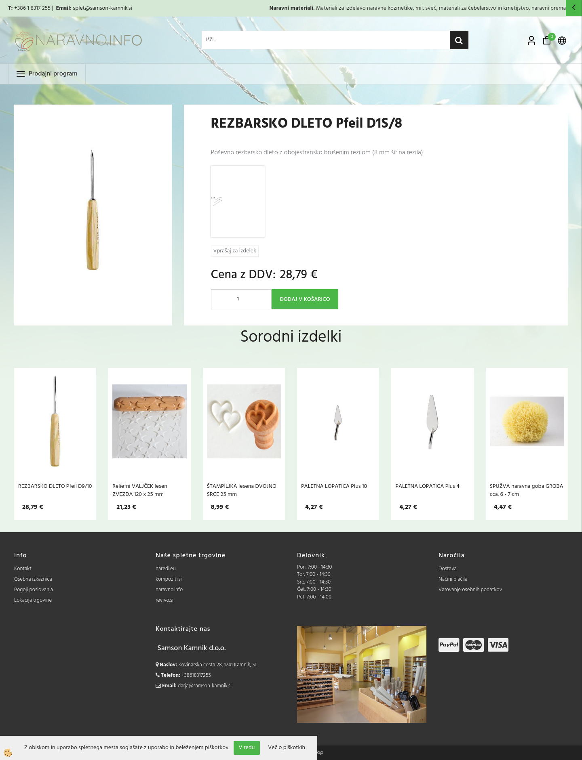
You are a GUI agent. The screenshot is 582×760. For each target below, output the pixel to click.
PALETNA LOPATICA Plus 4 (427, 486)
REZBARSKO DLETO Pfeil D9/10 (55, 486)
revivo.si (164, 600)
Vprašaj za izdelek (234, 251)
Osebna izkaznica (33, 579)
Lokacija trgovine (33, 600)
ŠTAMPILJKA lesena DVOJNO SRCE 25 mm (241, 490)
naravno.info (169, 590)
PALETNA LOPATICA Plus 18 (334, 486)
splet (78, 8)
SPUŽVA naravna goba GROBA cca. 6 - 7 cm (526, 490)
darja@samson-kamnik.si (205, 686)
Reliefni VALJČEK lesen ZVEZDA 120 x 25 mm (139, 490)
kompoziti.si (169, 579)
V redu (247, 747)
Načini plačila (453, 579)
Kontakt (23, 569)
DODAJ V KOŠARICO (305, 299)
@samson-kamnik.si (108, 8)
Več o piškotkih (286, 748)
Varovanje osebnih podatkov (470, 590)
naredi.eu (166, 569)
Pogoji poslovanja (33, 590)
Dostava (448, 569)
